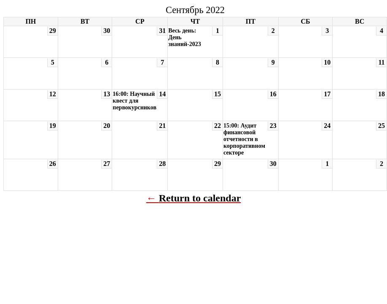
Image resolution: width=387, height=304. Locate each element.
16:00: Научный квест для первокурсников (134, 101)
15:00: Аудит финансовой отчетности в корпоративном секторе (244, 139)
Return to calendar (200, 198)
